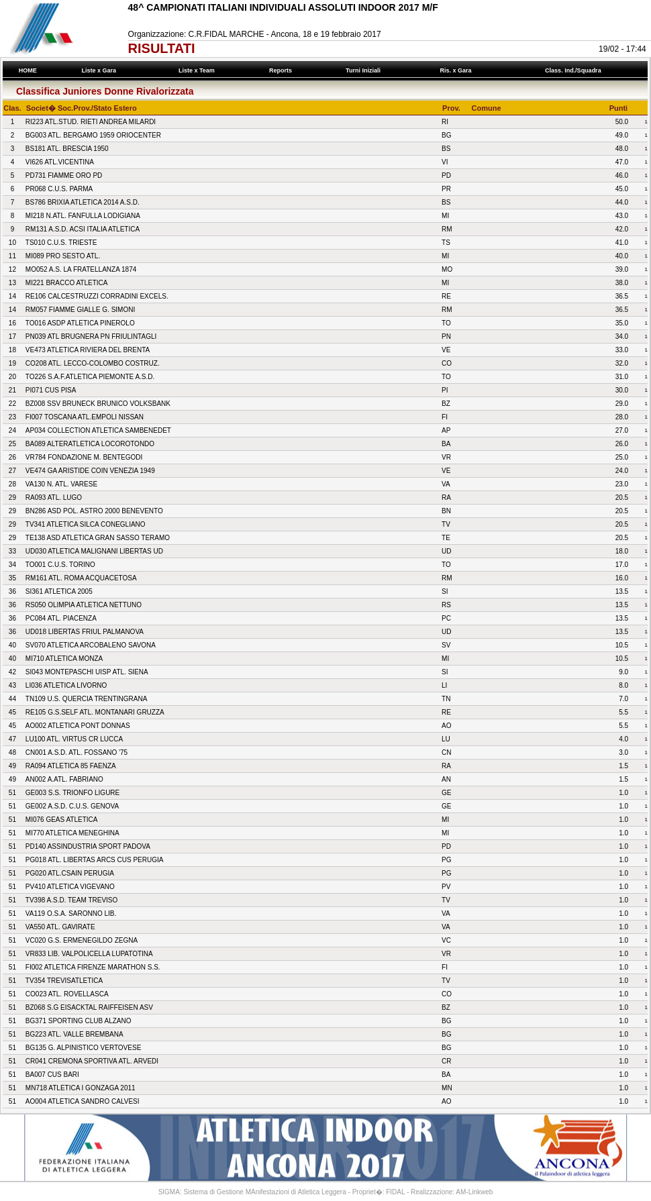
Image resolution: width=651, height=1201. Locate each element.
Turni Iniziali (365, 70)
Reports (282, 70)
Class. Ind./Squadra (575, 70)
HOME (27, 70)
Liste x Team (198, 70)
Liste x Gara (100, 70)
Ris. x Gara (457, 70)
